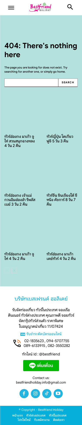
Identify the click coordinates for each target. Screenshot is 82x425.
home (61, 71)
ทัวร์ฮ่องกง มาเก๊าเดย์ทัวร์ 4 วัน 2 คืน (61, 256)
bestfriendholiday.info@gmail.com (41, 382)
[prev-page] (7, 270)
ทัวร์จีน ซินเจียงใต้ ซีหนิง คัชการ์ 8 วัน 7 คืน (62, 200)
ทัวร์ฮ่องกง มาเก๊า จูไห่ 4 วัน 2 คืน (19, 256)
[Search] (67, 83)
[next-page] (14, 270)
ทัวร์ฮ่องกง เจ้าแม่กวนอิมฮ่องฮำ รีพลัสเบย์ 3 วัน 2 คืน (19, 200)
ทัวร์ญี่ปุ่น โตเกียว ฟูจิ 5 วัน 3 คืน (60, 138)
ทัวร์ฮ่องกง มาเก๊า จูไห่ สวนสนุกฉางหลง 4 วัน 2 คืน (19, 141)
